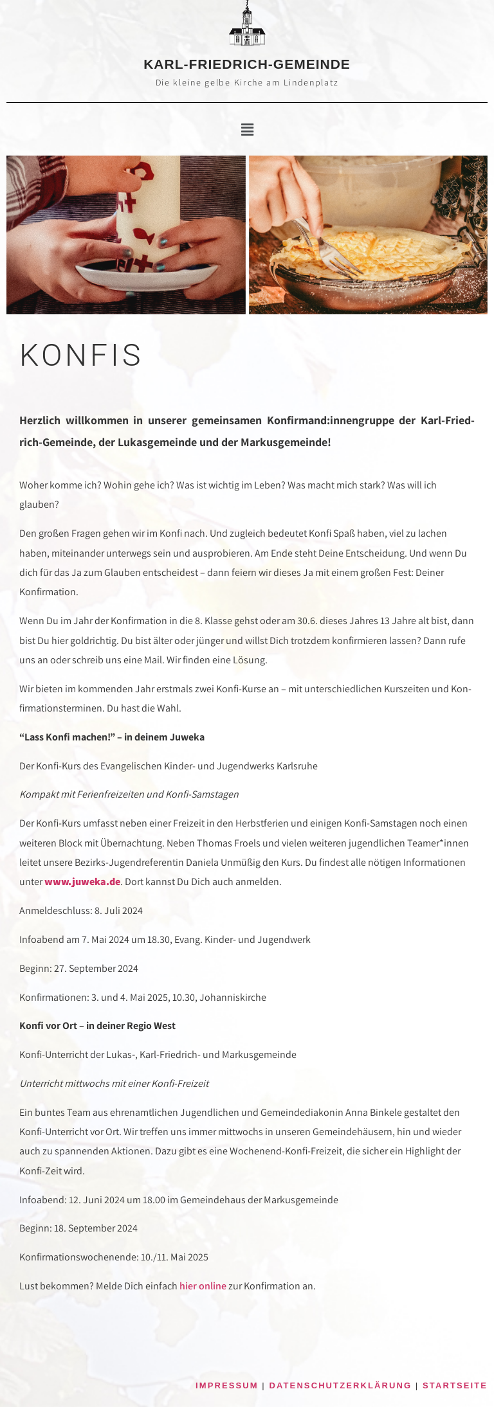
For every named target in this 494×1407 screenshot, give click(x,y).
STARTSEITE (455, 1385)
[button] (247, 130)
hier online (202, 1286)
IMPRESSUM (227, 1385)
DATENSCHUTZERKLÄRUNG (341, 1385)
